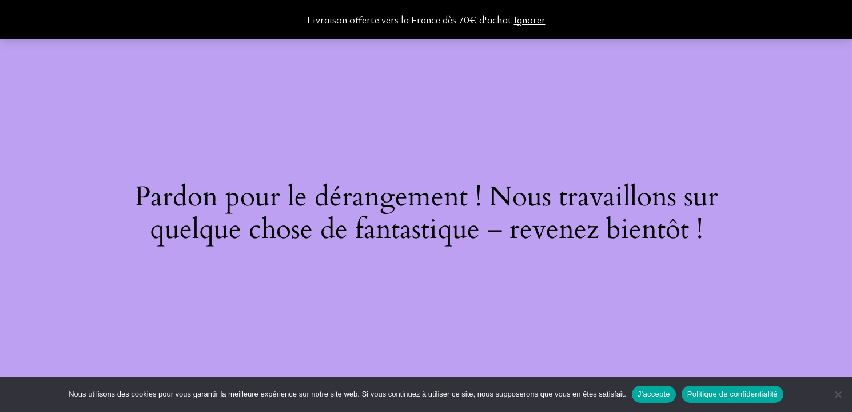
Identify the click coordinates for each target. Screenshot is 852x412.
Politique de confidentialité (732, 394)
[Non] (837, 394)
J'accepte (654, 394)
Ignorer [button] (530, 19)
